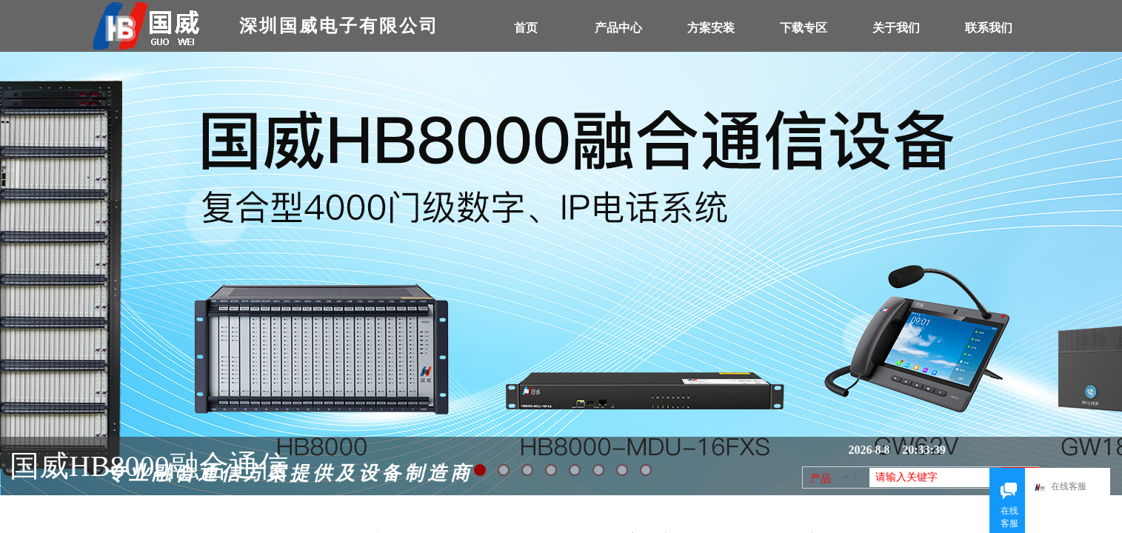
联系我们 (988, 27)
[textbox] (935, 477)
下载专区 (803, 27)
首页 (526, 27)
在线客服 (1066, 487)
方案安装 (711, 27)
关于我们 (896, 27)
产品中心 (618, 27)
